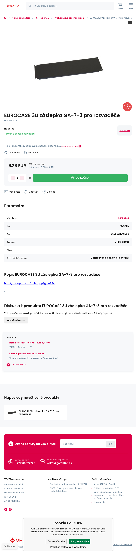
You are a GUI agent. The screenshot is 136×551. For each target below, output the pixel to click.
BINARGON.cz (125, 544)
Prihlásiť (110, 444)
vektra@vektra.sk (59, 463)
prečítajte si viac (69, 146)
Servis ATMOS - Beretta (105, 484)
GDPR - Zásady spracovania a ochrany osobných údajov (68, 490)
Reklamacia (99, 502)
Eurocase (124, 130)
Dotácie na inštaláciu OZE (106, 488)
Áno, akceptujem (80, 541)
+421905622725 (25, 463)
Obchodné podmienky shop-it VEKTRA (68, 484)
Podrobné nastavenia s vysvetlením (68, 547)
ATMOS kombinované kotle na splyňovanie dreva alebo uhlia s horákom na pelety (109, 495)
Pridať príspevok (16, 320)
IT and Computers (21, 18)
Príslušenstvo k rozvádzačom (69, 18)
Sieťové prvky (42, 18)
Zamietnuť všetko (56, 541)
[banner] (13, 6)
